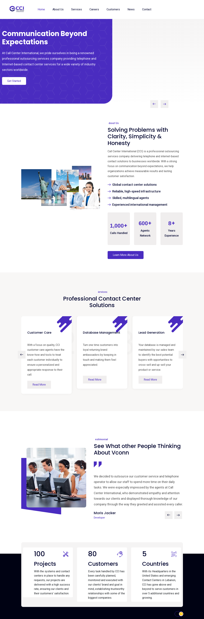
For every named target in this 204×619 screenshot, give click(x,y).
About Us (58, 9)
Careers (94, 9)
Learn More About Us (125, 255)
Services (76, 9)
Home (41, 9)
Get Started (14, 81)
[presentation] (154, 104)
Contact (146, 9)
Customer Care (39, 332)
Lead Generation (151, 332)
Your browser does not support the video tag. (153, 60)
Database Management (101, 332)
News (131, 9)
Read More (39, 384)
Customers (113, 9)
